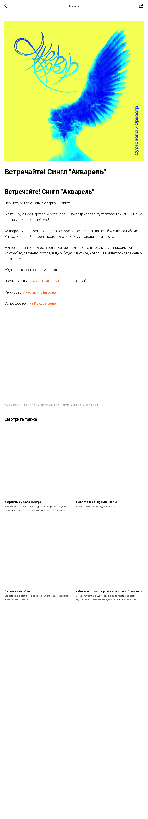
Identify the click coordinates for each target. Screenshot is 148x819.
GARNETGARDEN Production (52, 281)
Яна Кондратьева (41, 303)
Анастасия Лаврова (39, 292)
